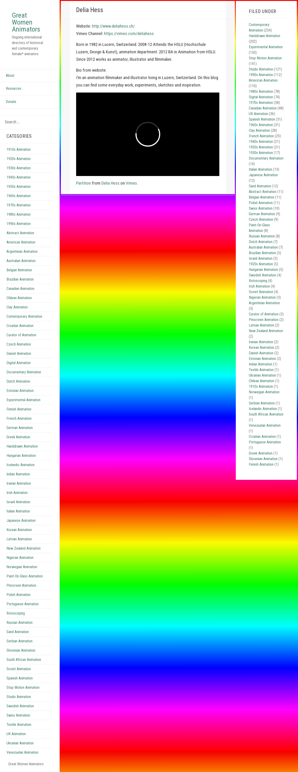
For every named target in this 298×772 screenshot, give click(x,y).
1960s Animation (18, 196)
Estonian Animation (20, 390)
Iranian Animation (18, 483)
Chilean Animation (19, 298)
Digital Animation (18, 363)
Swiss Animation (18, 715)
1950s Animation (18, 186)
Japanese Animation (21, 520)
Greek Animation (18, 437)
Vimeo (131, 183)
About (10, 75)
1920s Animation (18, 159)
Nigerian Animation (19, 557)
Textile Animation (18, 724)
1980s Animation (18, 214)
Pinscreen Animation (21, 585)
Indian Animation (18, 474)
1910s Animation (18, 149)
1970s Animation (18, 205)
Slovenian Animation (20, 650)
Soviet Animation (18, 669)
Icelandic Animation (20, 465)
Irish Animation (17, 492)
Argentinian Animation (22, 251)
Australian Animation (21, 261)
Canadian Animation (20, 288)
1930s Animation (18, 168)
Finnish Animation (18, 409)
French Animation (19, 418)
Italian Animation (18, 511)
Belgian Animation (19, 270)
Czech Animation (18, 344)
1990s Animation (18, 223)
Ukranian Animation (20, 743)
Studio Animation (18, 697)
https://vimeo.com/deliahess (129, 33)
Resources (13, 88)
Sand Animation (17, 632)
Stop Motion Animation (22, 687)
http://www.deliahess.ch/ (113, 26)
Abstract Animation (20, 233)
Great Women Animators (26, 22)
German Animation (19, 428)
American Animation (20, 242)
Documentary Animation (23, 372)
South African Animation (23, 659)
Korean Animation (19, 530)
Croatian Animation (19, 326)
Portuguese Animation (22, 604)
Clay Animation (17, 307)
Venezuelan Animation (22, 752)
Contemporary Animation (24, 316)
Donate (11, 101)
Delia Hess (110, 183)
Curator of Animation (21, 335)
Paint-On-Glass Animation (24, 576)
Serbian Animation (19, 641)
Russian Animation (19, 622)
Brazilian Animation (20, 279)
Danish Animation (18, 353)
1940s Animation (18, 177)
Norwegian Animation (21, 567)
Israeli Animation (18, 502)
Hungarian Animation (21, 455)
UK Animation (16, 734)
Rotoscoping (15, 613)
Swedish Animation (20, 706)
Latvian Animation (19, 539)
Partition (83, 183)
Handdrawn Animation (22, 446)
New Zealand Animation (23, 548)
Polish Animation (18, 595)
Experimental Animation (23, 400)
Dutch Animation (18, 381)
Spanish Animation (19, 678)
